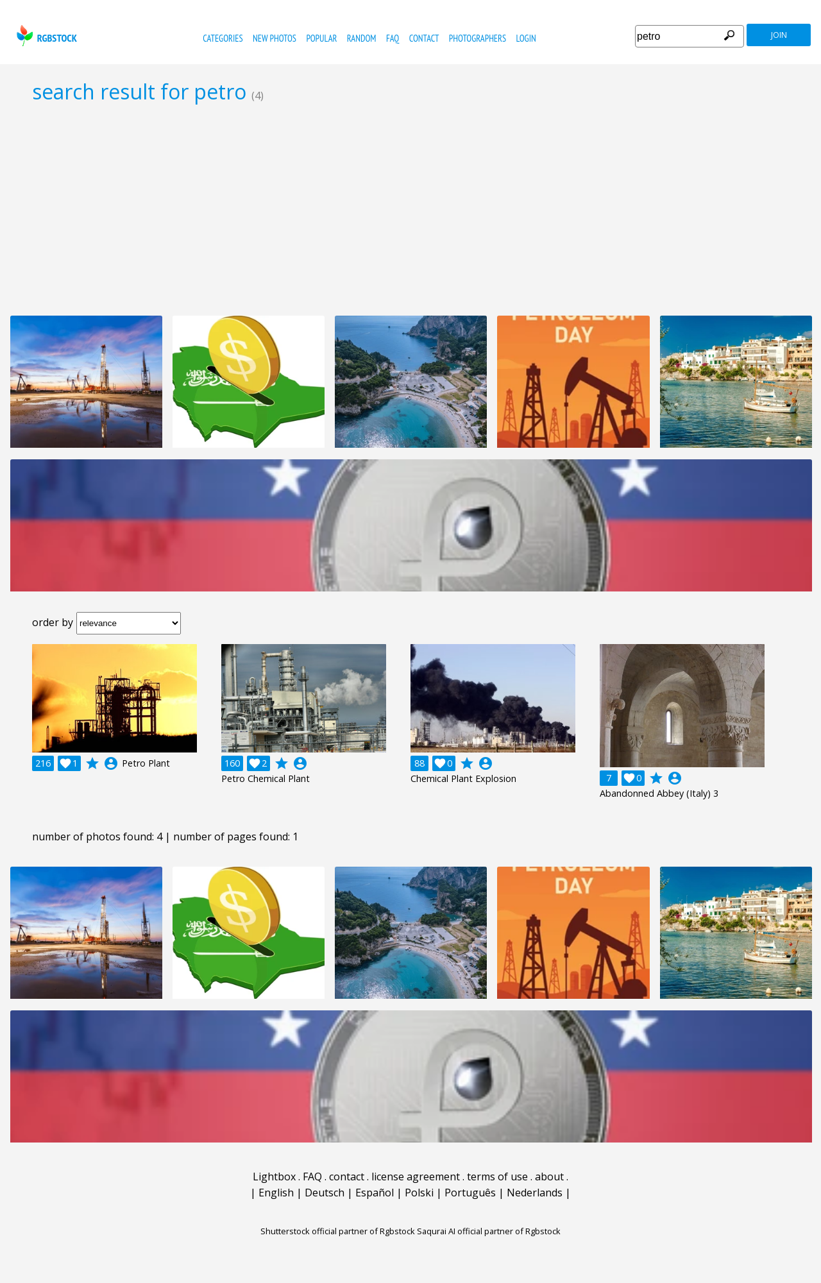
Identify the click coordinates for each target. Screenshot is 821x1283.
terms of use (497, 1176)
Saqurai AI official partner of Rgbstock (489, 1231)
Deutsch (324, 1192)
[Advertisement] (410, 209)
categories (222, 38)
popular (321, 38)
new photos (274, 38)
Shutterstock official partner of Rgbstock (337, 1231)
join (779, 35)
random (362, 38)
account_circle (111, 763)
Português (470, 1192)
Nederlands (535, 1192)
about (549, 1176)
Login (526, 38)
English (276, 1192)
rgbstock (45, 35)
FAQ (392, 38)
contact (424, 38)
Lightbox (274, 1176)
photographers (477, 38)
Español (374, 1192)
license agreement (415, 1176)
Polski (419, 1192)
